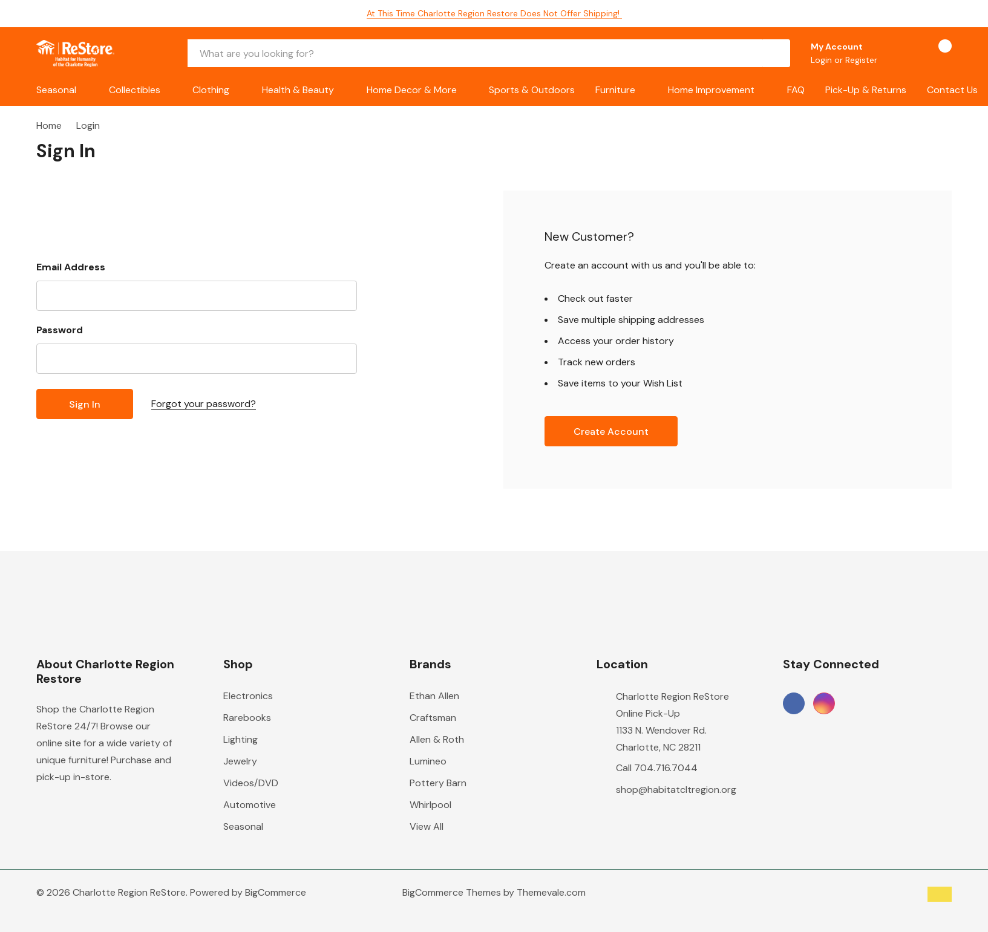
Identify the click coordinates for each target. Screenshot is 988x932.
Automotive (249, 804)
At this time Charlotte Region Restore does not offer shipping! (494, 13)
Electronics (248, 695)
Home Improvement (711, 89)
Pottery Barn (438, 783)
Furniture (615, 89)
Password (59, 330)
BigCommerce (275, 892)
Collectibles (134, 89)
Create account (611, 431)
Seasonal (56, 89)
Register (861, 59)
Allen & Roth (437, 739)
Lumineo (428, 761)
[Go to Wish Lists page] (902, 53)
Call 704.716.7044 (657, 767)
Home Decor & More (412, 89)
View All (426, 826)
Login (822, 59)
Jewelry (240, 761)
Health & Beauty (298, 89)
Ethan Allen (434, 695)
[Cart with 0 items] (934, 53)
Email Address (70, 267)
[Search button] (776, 53)
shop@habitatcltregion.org (676, 789)
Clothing (210, 89)
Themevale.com (551, 892)
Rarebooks (247, 717)
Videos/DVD (250, 783)
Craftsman (433, 717)
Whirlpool (430, 804)
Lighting (240, 739)
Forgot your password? (203, 403)
